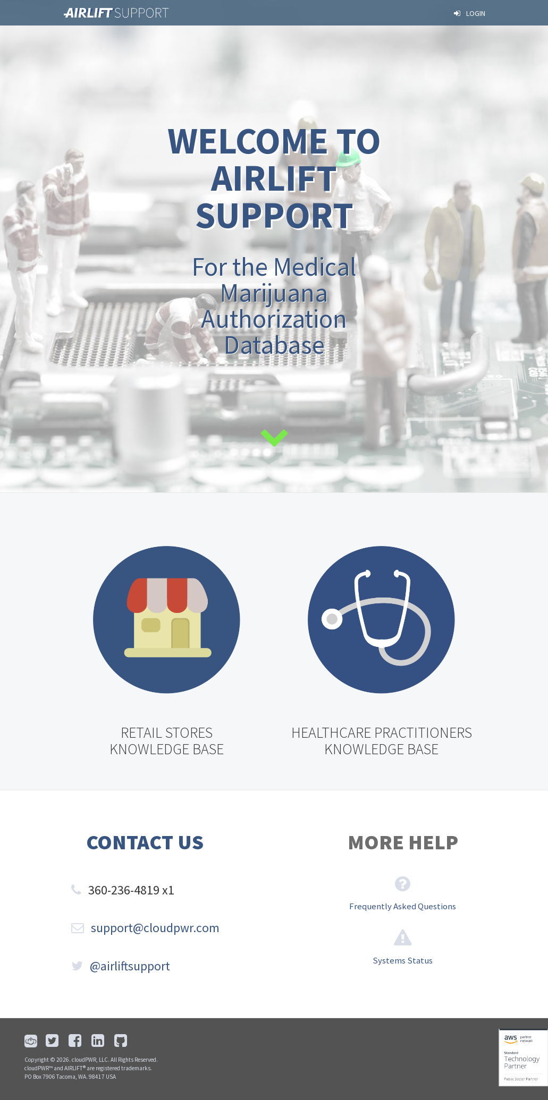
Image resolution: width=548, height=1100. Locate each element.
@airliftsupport (120, 966)
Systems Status (403, 960)
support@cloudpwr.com (145, 927)
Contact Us (145, 842)
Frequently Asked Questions (402, 906)
